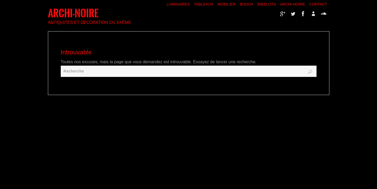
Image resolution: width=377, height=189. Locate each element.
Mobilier (227, 4)
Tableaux (203, 4)
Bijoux (246, 4)
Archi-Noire (292, 4)
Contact (318, 4)
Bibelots (266, 4)
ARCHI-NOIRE (73, 13)
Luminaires (178, 4)
